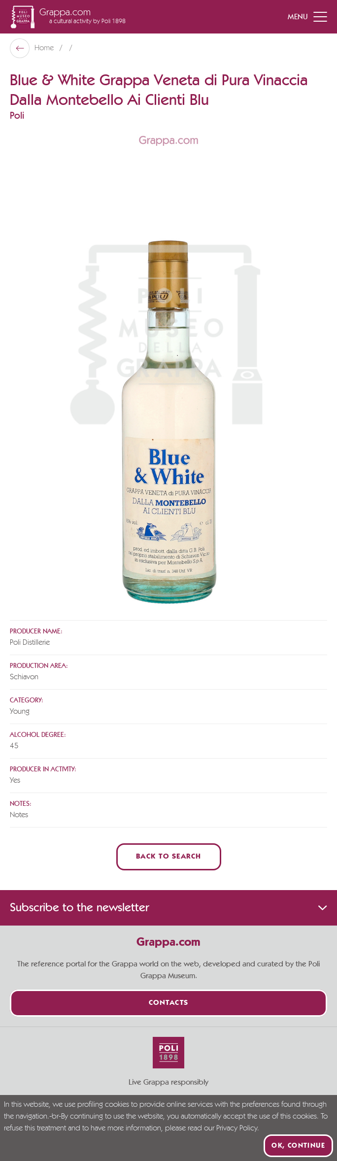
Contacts (169, 1003)
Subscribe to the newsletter (168, 908)
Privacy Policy (236, 1128)
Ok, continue (298, 1145)
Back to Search (169, 857)
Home (45, 48)
